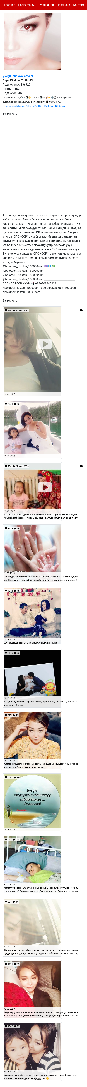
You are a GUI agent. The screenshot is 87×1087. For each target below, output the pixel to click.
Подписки (63, 5)
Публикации (45, 5)
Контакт (78, 5)
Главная (9, 5)
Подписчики (26, 5)
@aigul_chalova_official (18, 76)
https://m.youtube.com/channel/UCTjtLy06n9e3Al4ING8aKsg (34, 106)
